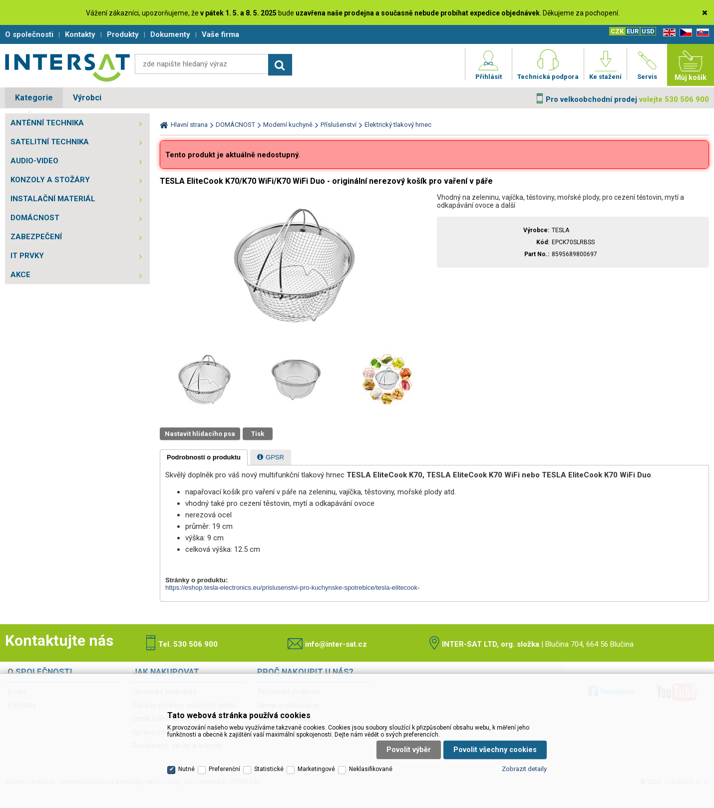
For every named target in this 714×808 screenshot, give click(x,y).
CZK (617, 31)
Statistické (269, 769)
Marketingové (316, 769)
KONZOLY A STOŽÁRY (50, 179)
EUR (633, 31)
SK (701, 32)
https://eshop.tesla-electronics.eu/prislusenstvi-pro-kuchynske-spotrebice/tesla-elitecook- (292, 587)
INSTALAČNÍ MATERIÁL (52, 198)
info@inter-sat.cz (336, 644)
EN (668, 32)
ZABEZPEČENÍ (36, 236)
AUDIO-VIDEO (34, 160)
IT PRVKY (27, 255)
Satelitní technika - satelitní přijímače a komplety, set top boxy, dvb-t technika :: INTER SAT (67, 67)
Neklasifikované (370, 769)
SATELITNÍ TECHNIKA (49, 141)
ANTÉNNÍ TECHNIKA (47, 122)
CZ (684, 32)
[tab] (204, 457)
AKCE (20, 274)
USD (648, 31)
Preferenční (224, 769)
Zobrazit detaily (524, 769)
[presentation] (203, 457)
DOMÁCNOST (34, 217)
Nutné (186, 769)
